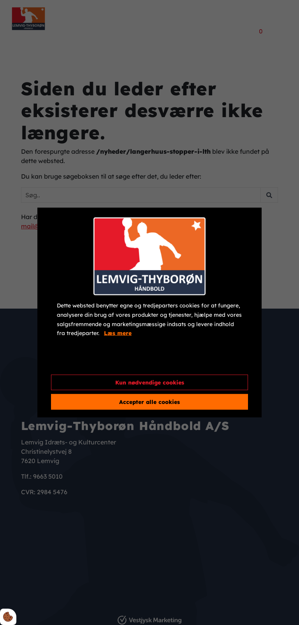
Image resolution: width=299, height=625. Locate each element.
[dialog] (149, 313)
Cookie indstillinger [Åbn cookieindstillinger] (85, 361)
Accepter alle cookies (149, 401)
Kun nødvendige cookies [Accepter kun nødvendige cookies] (149, 382)
